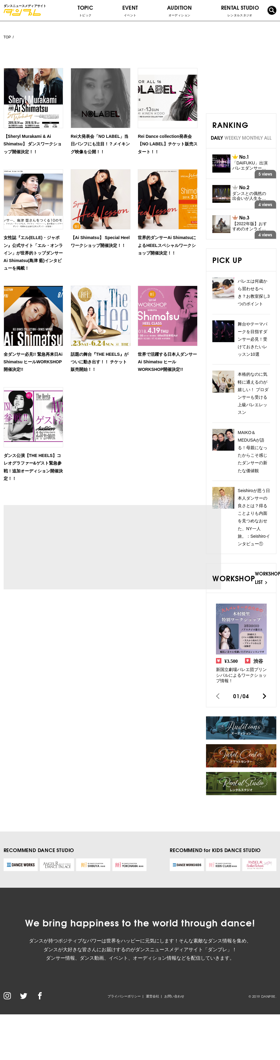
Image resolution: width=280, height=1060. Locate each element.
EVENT (130, 10)
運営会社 (152, 996)
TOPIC (85, 10)
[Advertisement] (60, 547)
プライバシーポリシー (124, 996)
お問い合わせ (174, 996)
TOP (7, 37)
